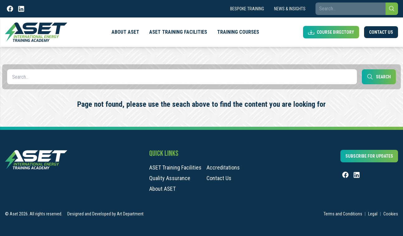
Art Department (130, 213)
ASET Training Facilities (178, 32)
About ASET (125, 32)
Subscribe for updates (369, 156)
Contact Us (381, 32)
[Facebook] (10, 9)
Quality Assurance (169, 178)
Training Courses (238, 32)
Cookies (390, 214)
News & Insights (290, 8)
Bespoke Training (247, 8)
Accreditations (223, 167)
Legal (372, 214)
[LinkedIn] (21, 9)
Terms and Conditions (343, 214)
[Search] (392, 8)
